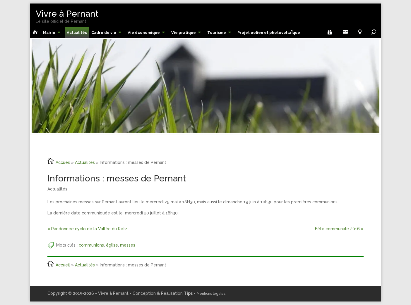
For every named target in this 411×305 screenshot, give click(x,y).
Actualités (77, 32)
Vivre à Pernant (67, 13)
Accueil (63, 162)
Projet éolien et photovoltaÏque (268, 32)
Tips (188, 293)
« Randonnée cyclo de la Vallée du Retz (87, 228)
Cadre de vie (103, 32)
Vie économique (144, 32)
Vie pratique (183, 32)
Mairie (49, 32)
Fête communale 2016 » (339, 228)
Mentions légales (211, 294)
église (112, 245)
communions (91, 245)
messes (127, 245)
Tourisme (216, 32)
